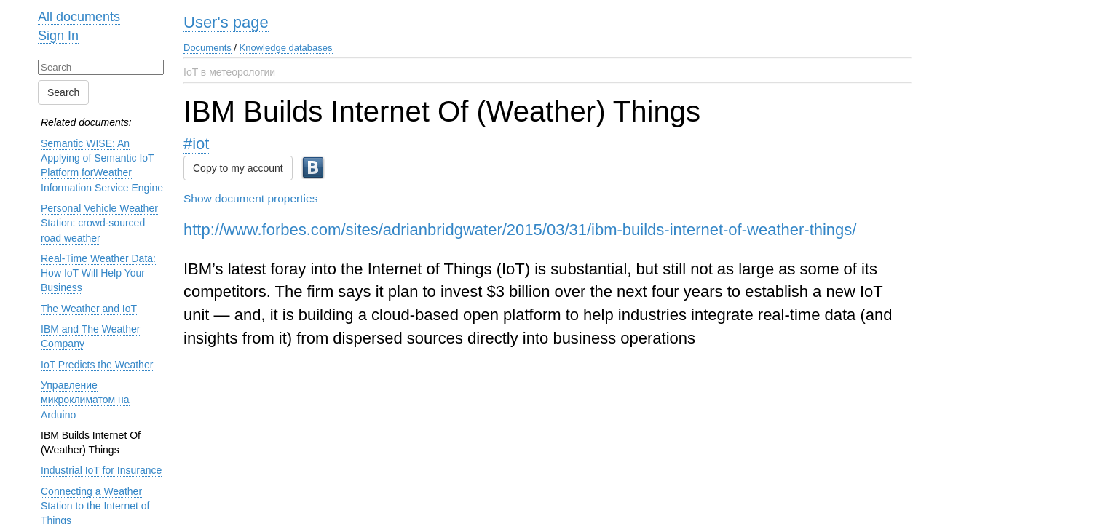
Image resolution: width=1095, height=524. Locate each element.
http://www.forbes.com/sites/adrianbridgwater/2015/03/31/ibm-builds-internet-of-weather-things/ (519, 230)
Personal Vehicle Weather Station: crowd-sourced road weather (99, 223)
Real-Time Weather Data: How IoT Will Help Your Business (98, 273)
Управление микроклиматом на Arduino (85, 400)
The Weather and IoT (89, 308)
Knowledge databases (286, 47)
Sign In (58, 35)
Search (63, 92)
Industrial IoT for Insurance (101, 470)
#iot (196, 144)
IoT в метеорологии (229, 72)
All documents (79, 16)
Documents (207, 47)
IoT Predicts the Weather (97, 364)
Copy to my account (238, 168)
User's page (226, 22)
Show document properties (250, 198)
